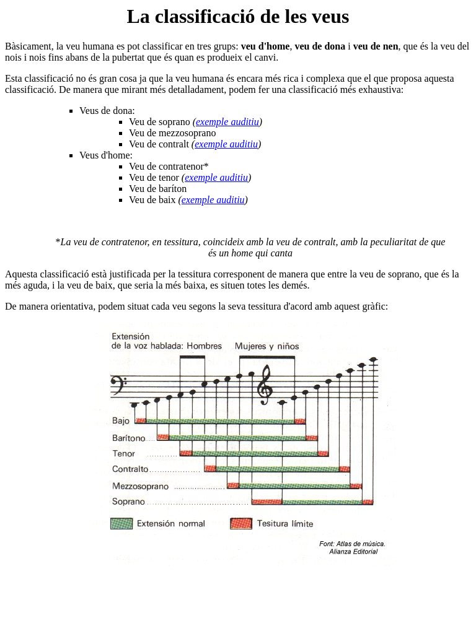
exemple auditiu (227, 121)
